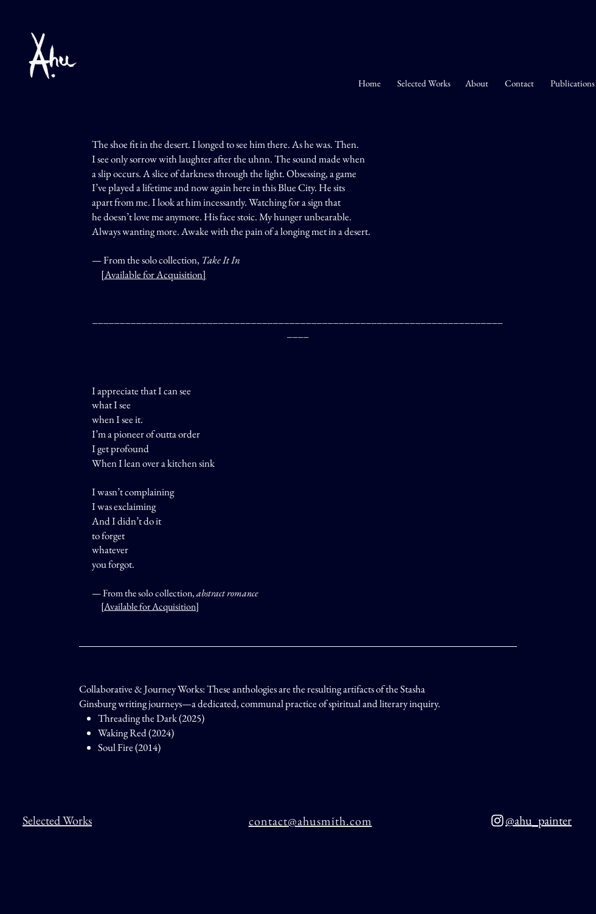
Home (369, 83)
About (476, 83)
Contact (520, 83)
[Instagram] (497, 820)
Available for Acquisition (154, 274)
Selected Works (424, 83)
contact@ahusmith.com (310, 821)
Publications (572, 83)
